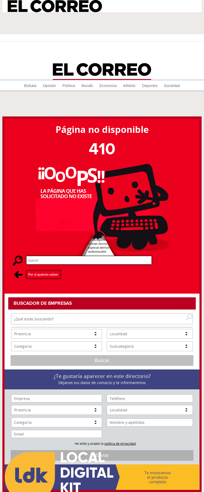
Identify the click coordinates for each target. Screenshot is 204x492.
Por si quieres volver (38, 274)
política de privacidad (120, 443)
